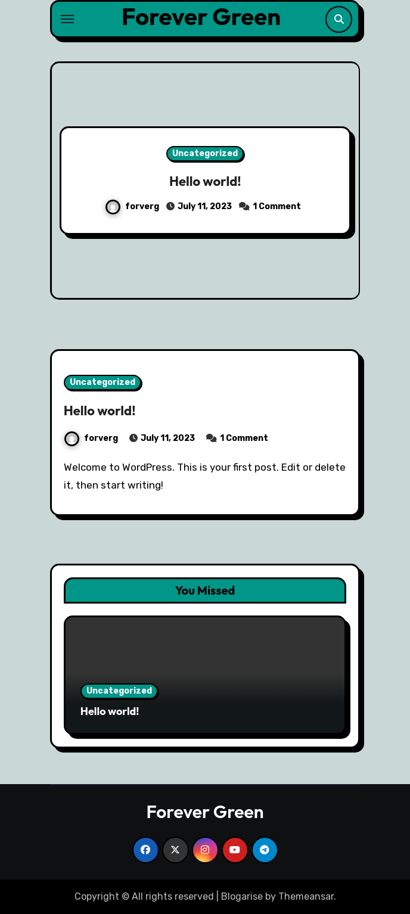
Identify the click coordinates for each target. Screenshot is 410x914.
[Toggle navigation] (67, 19)
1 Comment (277, 206)
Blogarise (242, 896)
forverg (133, 206)
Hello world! (205, 181)
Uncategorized (205, 153)
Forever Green (201, 16)
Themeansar (306, 896)
